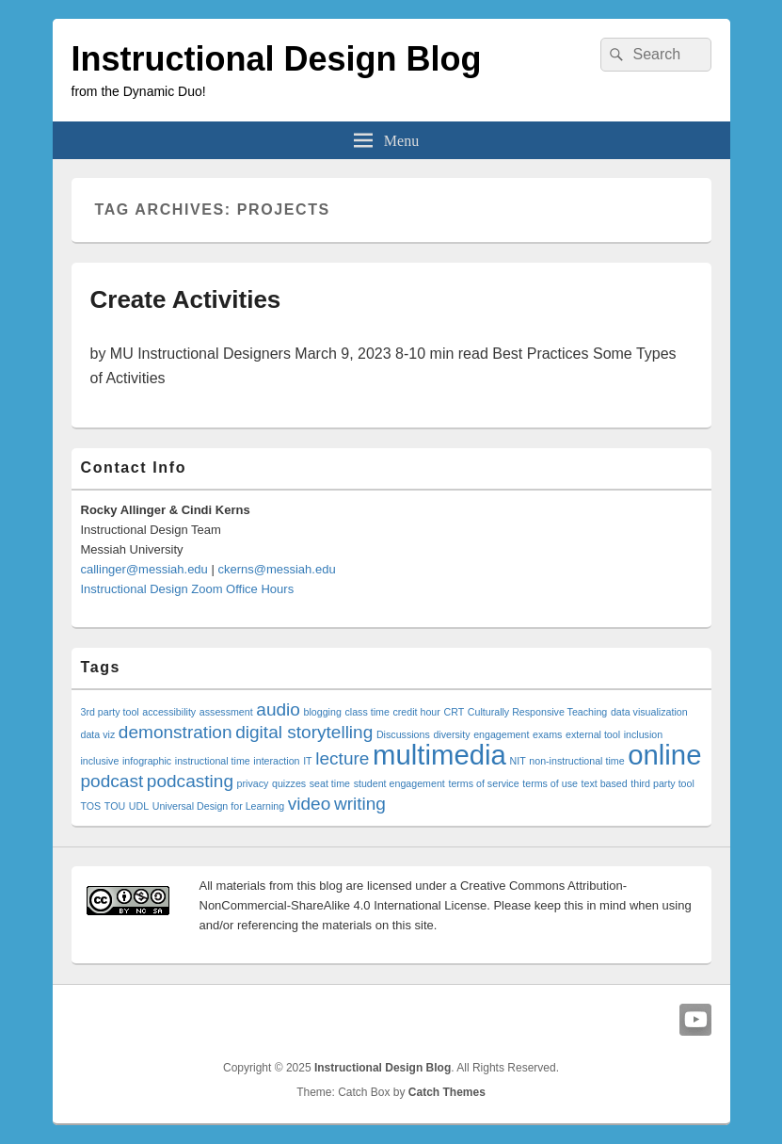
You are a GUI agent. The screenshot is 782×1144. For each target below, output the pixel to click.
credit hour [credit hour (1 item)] (415, 711)
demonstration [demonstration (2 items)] (175, 732)
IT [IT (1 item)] (307, 760)
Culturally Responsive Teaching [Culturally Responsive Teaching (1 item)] (537, 711)
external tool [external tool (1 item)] (593, 734)
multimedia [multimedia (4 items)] (439, 754)
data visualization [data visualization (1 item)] (649, 711)
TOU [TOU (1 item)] (114, 806)
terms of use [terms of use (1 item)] (550, 783)
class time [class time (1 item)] (366, 711)
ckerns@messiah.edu (276, 569)
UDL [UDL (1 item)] (139, 806)
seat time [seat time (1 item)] (330, 783)
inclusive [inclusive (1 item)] (100, 760)
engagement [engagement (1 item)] (501, 734)
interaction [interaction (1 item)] (276, 760)
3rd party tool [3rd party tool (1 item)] (110, 711)
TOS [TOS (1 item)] (91, 806)
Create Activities (185, 299)
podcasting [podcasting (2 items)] (190, 781)
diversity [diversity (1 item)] (451, 734)
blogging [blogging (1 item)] (323, 711)
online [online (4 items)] (664, 754)
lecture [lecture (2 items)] (342, 758)
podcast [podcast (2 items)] (112, 781)
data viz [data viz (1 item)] (98, 734)
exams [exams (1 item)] (547, 734)
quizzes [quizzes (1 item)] (289, 783)
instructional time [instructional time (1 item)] (212, 760)
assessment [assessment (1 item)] (226, 711)
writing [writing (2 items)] (360, 804)
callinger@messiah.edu (144, 569)
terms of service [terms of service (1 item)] (483, 783)
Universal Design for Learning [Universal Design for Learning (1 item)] (218, 806)
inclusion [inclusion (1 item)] (643, 734)
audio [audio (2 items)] (278, 709)
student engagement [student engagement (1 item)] (399, 783)
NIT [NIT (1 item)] (517, 760)
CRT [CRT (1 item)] (453, 711)
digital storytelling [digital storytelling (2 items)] (304, 732)
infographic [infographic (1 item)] (146, 760)
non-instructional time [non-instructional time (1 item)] (576, 760)
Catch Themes (447, 1092)
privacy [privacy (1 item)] (253, 783)
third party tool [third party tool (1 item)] (662, 783)
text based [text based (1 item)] (605, 783)
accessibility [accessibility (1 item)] (169, 711)
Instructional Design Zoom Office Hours (188, 589)
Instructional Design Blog (277, 59)
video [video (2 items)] (309, 804)
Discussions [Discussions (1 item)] (403, 734)
